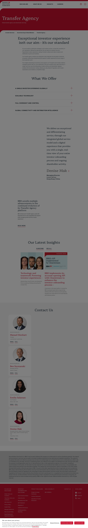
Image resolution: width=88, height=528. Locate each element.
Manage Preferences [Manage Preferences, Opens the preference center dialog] (54, 522)
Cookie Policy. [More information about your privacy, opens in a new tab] (35, 526)
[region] (44, 523)
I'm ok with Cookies (79, 522)
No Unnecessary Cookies (66, 522)
